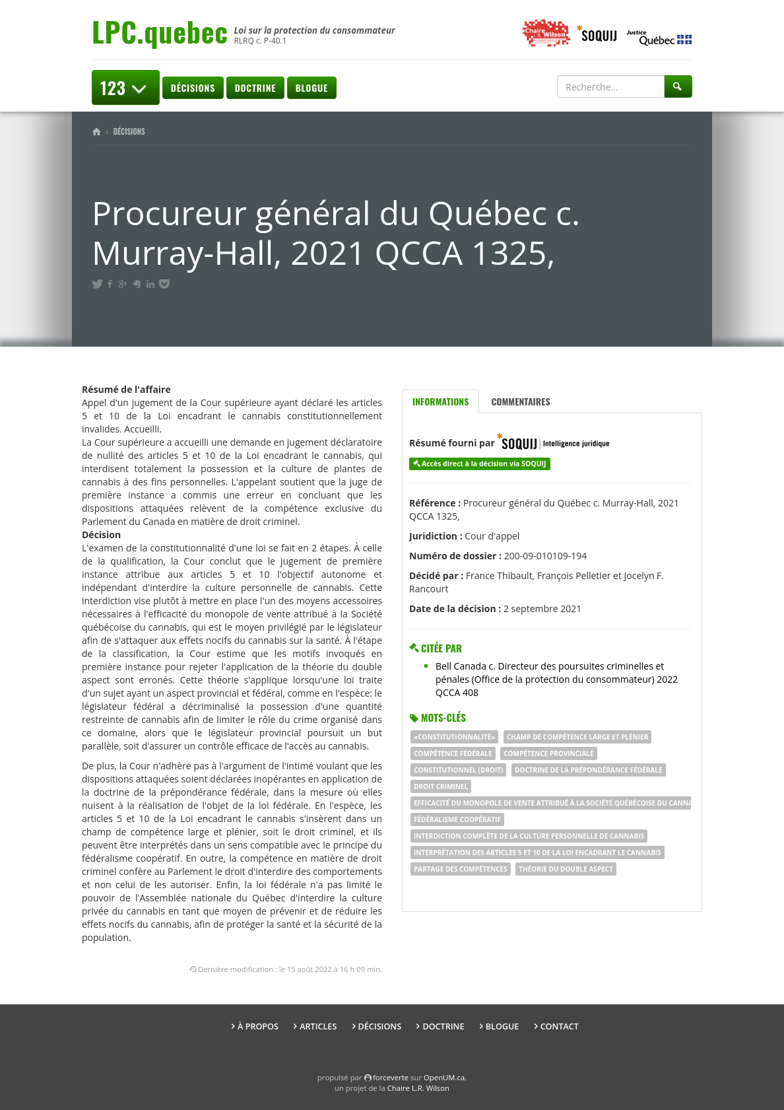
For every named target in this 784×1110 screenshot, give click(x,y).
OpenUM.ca (444, 1077)
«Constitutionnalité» (454, 737)
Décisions (193, 87)
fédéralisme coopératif (457, 819)
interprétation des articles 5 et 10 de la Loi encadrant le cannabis (537, 852)
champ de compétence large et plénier (577, 737)
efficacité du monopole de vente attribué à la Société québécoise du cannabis (558, 803)
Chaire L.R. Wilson (418, 1088)
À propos (258, 1026)
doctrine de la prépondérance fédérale (588, 770)
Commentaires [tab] (520, 401)
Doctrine (255, 87)
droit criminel (441, 786)
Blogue (312, 87)
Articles (318, 1026)
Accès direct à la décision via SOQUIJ (484, 463)
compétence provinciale (548, 753)
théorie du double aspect (566, 869)
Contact (559, 1026)
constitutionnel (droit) (458, 770)
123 (125, 87)
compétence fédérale (453, 753)
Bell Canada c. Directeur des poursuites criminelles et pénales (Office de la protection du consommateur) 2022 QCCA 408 (557, 679)
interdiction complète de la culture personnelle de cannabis (529, 836)
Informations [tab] (440, 401)
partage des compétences (460, 869)
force (390, 1077)
